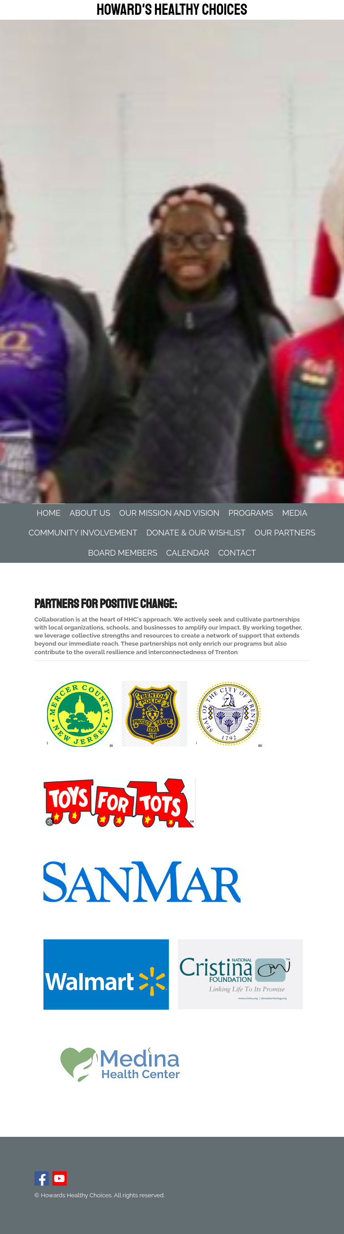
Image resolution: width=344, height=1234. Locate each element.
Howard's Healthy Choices (172, 10)
